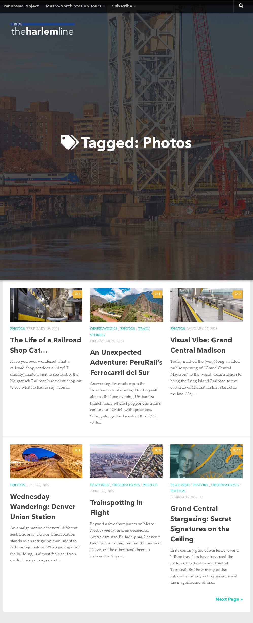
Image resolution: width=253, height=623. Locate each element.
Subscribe (122, 6)
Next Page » (229, 599)
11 (237, 450)
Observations (103, 329)
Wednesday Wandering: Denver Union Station (42, 507)
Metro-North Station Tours (73, 6)
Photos (17, 329)
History (200, 485)
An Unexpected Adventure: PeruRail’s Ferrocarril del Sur (126, 363)
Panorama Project (21, 6)
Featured (99, 485)
